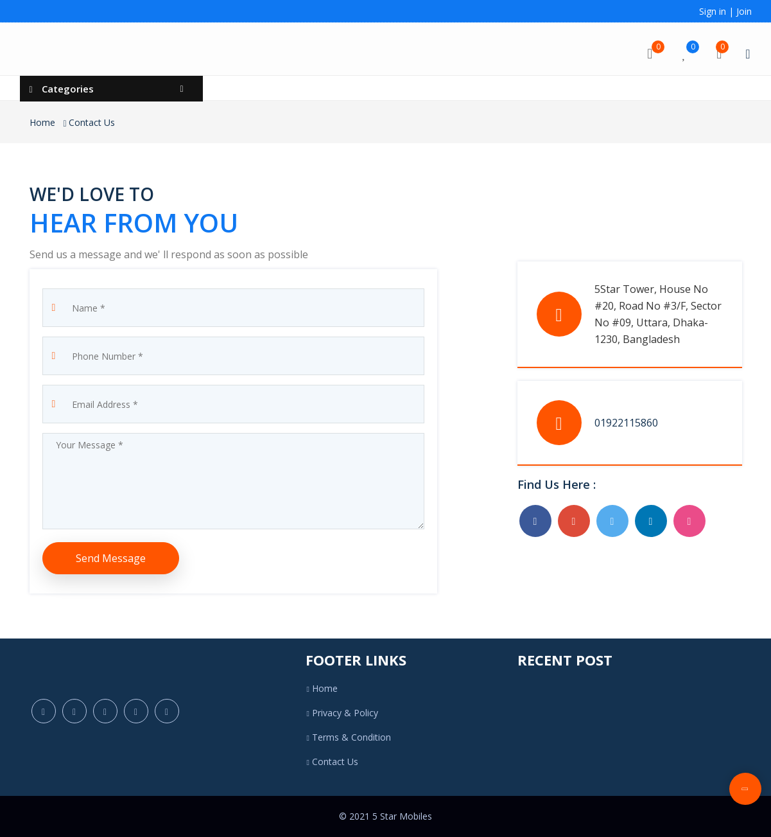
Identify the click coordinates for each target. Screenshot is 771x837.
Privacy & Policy (342, 713)
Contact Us (92, 122)
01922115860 (626, 423)
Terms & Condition (348, 737)
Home (42, 122)
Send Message (111, 558)
